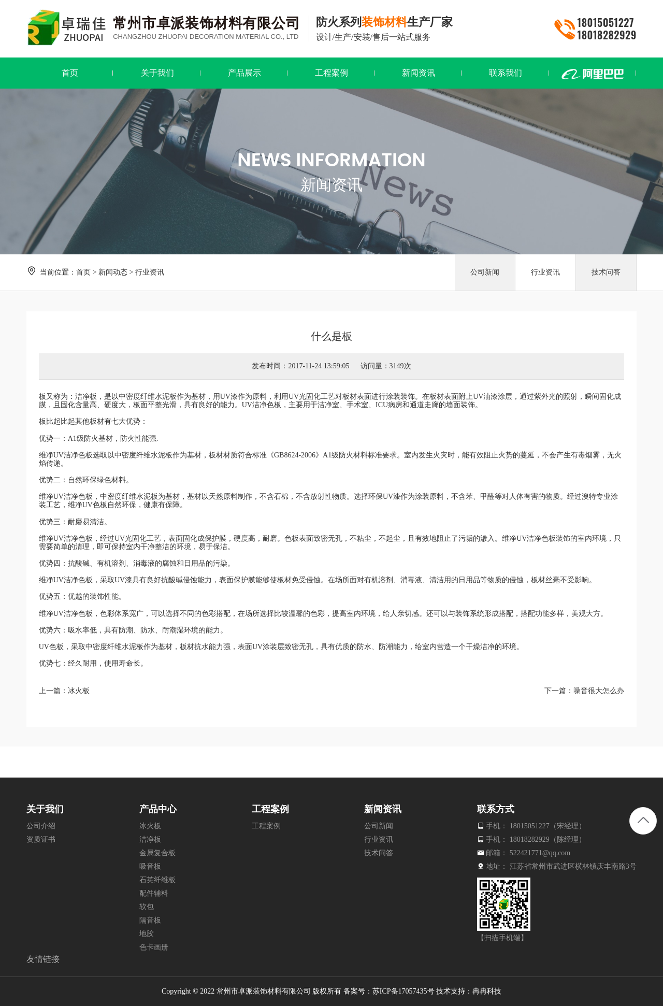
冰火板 (79, 691)
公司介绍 (40, 826)
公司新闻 (484, 272)
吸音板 (150, 866)
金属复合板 (157, 853)
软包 (146, 907)
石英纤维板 (157, 880)
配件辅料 (153, 893)
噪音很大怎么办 (598, 691)
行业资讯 (149, 272)
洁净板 (86, 396)
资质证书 (40, 839)
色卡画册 (153, 947)
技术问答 (606, 272)
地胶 (146, 934)
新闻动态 (112, 272)
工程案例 (266, 826)
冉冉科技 (486, 991)
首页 (83, 272)
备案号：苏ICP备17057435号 (389, 991)
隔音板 (150, 920)
